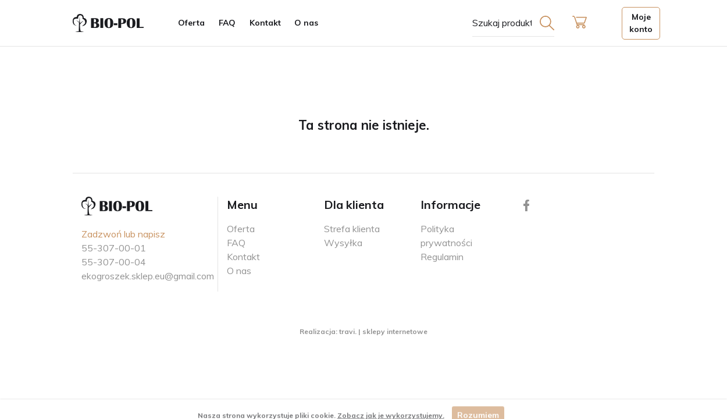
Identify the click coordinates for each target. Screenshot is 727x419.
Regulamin (442, 256)
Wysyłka (343, 242)
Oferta (191, 22)
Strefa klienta (352, 229)
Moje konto (641, 23)
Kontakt (265, 22)
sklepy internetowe (394, 331)
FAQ (227, 22)
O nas (306, 22)
